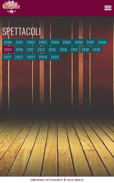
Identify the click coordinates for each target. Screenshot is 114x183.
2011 (30, 49)
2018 (85, 49)
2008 (102, 42)
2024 (43, 56)
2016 (63, 49)
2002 (31, 42)
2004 (55, 42)
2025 (55, 56)
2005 (67, 42)
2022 (19, 56)
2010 (19, 49)
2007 (90, 42)
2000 (8, 42)
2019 (96, 49)
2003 (43, 42)
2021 (7, 56)
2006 (79, 42)
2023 (31, 56)
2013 (41, 49)
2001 (19, 42)
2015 (52, 49)
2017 (74, 49)
